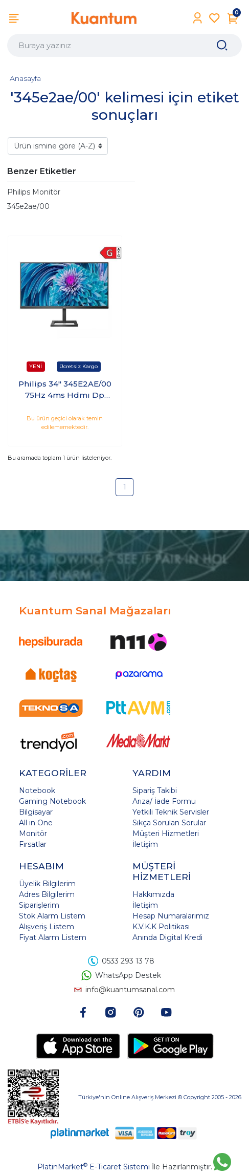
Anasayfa (25, 78)
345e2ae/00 (28, 206)
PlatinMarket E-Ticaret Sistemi (93, 1166)
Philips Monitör (33, 192)
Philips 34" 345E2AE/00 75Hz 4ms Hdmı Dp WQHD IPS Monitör (64, 390)
